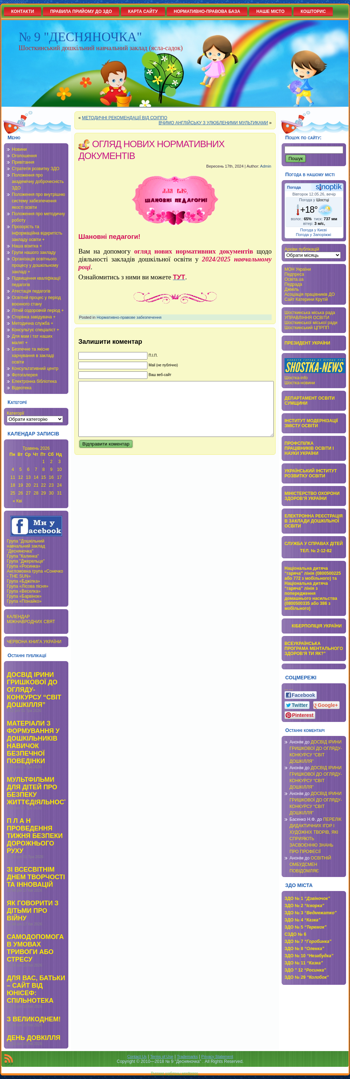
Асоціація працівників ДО (310, 294)
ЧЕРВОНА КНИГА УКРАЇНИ (34, 641)
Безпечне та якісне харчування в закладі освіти (33, 356)
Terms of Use (162, 1056)
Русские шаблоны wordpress (174, 1073)
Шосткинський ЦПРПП (307, 327)
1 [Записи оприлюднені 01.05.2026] (43, 461)
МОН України (298, 269)
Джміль (292, 289)
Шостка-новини (300, 382)
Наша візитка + (27, 246)
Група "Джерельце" (26, 561)
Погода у (314, 200)
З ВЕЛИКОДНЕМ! (33, 1019)
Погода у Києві (313, 230)
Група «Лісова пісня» (27, 586)
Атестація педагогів (31, 291)
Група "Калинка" (23, 556)
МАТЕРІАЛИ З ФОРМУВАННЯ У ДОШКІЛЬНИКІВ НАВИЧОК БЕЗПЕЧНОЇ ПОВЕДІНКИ (33, 742)
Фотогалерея (25, 374)
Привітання (23, 162)
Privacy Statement (217, 1056)
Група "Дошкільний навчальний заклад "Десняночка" (26, 546)
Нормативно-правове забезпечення (129, 317)
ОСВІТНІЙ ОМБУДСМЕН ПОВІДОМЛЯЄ (310, 864)
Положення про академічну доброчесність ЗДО (38, 182)
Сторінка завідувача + (33, 316)
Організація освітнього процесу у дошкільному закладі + (35, 265)
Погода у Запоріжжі (313, 234)
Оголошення (24, 155)
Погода (294, 187)
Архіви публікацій (302, 249)
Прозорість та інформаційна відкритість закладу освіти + (37, 233)
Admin (265, 166)
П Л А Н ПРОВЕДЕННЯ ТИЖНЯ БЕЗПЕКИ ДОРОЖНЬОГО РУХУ (35, 835)
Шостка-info (296, 377)
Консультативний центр (35, 368)
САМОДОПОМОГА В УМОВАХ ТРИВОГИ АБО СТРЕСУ (35, 948)
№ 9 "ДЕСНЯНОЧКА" (80, 37)
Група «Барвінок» (24, 596)
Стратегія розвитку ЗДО (35, 168)
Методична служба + (32, 323)
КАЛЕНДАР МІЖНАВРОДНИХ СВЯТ (31, 619)
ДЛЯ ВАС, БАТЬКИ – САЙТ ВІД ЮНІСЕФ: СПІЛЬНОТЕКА (36, 989)
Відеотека (21, 387)
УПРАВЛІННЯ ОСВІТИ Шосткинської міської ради (311, 320)
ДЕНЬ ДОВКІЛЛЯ (33, 1037)
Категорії (15, 413)
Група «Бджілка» (23, 581)
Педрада (293, 284)
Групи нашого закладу (34, 252)
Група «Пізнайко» (24, 601)
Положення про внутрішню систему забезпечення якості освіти (38, 201)
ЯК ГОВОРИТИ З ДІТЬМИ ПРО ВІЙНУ (33, 911)
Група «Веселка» (23, 591)
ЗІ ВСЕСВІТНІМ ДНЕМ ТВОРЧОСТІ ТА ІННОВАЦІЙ (36, 877)
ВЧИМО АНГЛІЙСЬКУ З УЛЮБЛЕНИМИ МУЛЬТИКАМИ (213, 122)
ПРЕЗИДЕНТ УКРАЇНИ (307, 343)
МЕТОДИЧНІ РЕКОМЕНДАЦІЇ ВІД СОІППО (124, 117)
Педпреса (294, 274)
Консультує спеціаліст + (35, 329)
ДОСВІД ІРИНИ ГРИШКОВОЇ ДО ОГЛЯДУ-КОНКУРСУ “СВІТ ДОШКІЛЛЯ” (34, 689)
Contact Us (136, 1056)
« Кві (17, 501)
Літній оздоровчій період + (38, 310)
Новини (19, 149)
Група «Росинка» (23, 566)
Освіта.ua (294, 279)
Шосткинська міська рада (310, 312)
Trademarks (187, 1056)
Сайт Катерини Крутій (306, 299)
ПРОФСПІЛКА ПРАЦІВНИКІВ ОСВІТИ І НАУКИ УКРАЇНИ (309, 448)
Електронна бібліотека (34, 381)
